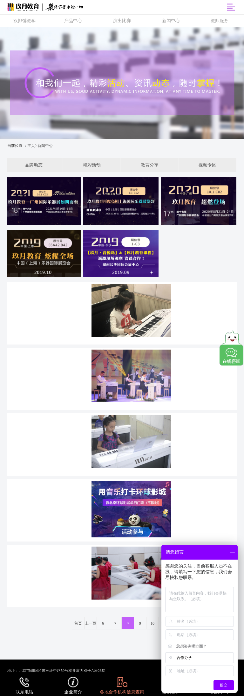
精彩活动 (92, 165)
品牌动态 (34, 165)
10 (152, 623)
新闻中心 (45, 145)
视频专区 (207, 165)
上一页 (90, 623)
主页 (31, 145)
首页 (78, 623)
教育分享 (150, 165)
